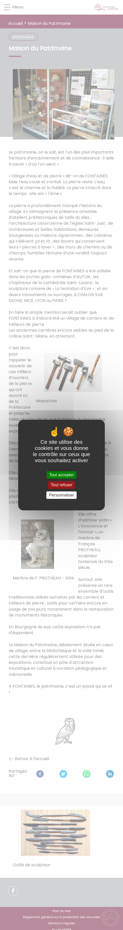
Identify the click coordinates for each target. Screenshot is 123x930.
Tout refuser (61, 485)
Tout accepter (61, 475)
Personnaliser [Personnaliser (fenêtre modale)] (61, 495)
